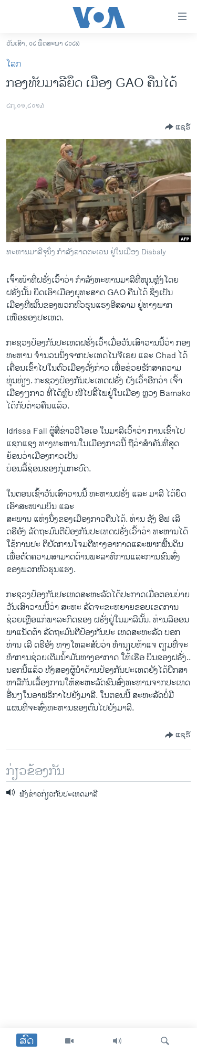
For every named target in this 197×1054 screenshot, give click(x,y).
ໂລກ (13, 64)
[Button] (178, 127)
